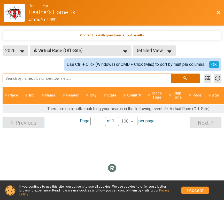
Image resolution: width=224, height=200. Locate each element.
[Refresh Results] (217, 78)
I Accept (195, 190)
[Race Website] (16, 13)
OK (214, 64)
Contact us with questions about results (112, 35)
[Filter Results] (207, 78)
